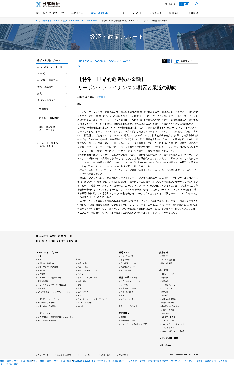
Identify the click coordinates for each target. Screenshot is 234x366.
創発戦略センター (128, 320)
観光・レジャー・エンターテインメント (94, 299)
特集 (39, 256)
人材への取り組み (168, 299)
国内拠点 (165, 292)
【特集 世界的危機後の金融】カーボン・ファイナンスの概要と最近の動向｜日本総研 (183, 360)
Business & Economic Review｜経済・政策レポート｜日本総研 (105, 360)
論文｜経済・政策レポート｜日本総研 (52, 360)
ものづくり (82, 274)
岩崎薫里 (101, 96)
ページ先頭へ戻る (9, 364)
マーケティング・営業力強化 (49, 278)
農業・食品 (82, 263)
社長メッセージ (167, 274)
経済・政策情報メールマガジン (47, 128)
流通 (79, 288)
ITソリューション (44, 313)
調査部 (123, 317)
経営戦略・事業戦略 (46, 263)
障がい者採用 (166, 263)
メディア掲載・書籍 (168, 338)
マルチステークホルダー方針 (173, 324)
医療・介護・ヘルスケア (87, 270)
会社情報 (193, 13)
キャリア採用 (166, 260)
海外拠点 (165, 295)
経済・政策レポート (101, 13)
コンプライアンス (168, 328)
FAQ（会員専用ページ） (48, 320)
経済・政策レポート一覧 (49, 67)
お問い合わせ (168, 4)
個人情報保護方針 (64, 355)
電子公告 (165, 313)
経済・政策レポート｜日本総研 (16, 360)
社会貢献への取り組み (170, 306)
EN (186, 4)
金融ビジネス (83, 292)
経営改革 (41, 274)
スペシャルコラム (128, 299)
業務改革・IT (43, 288)
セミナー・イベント (131, 13)
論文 (65, 21)
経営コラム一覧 (127, 256)
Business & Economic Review (84, 21)
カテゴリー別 (126, 270)
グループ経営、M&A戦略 (48, 267)
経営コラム (78, 13)
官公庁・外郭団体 (85, 303)
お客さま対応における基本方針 (173, 331)
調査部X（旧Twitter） (50, 118)
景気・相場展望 (127, 292)
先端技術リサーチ (128, 267)
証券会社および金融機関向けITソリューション (56, 317)
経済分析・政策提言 (129, 288)
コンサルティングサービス (50, 13)
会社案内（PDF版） (169, 317)
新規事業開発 (43, 281)
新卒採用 (165, 256)
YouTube (43, 108)
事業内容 (165, 281)
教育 (79, 295)
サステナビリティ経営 (47, 303)
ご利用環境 (105, 355)
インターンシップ (168, 320)
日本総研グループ (168, 285)
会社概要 (165, 278)
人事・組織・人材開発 (47, 306)
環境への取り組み (168, 303)
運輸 (79, 285)
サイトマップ (43, 355)
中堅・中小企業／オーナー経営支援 (52, 285)
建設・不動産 (83, 267)
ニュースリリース (168, 288)
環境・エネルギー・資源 (87, 278)
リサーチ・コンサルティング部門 (134, 324)
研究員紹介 (156, 13)
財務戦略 (41, 270)
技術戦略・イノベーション (48, 299)
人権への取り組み (168, 310)
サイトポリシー (86, 355)
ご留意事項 (123, 355)
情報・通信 (82, 281)
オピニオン (125, 260)
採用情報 (174, 13)
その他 (80, 306)
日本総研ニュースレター (130, 263)
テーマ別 (124, 285)
